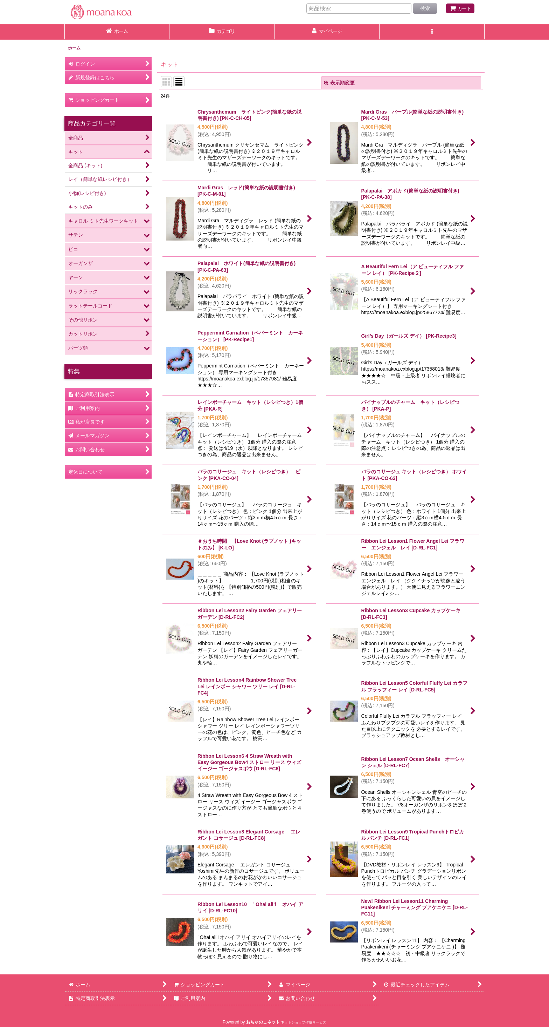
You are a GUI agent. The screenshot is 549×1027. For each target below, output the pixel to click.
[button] (432, 32)
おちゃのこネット (263, 1022)
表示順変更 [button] (339, 83)
